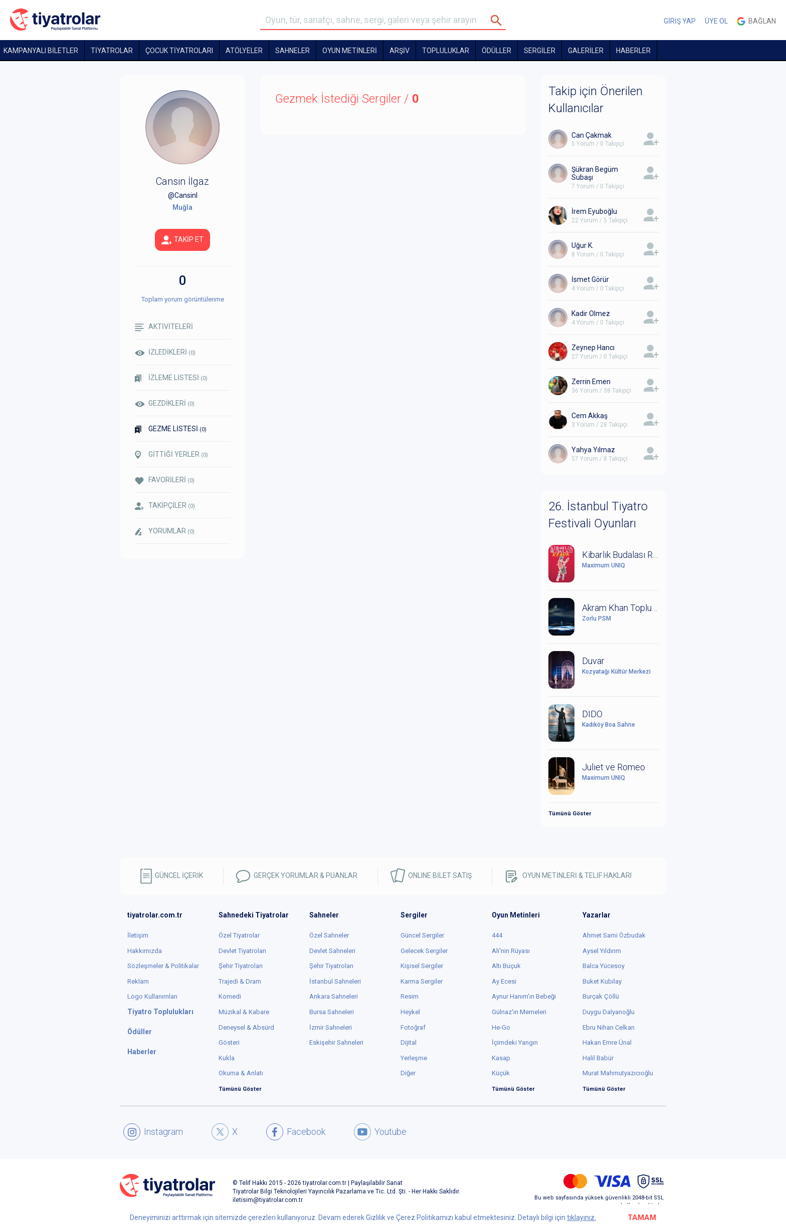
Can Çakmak (591, 135)
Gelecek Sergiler (424, 951)
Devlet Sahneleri (332, 951)
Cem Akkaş (589, 416)
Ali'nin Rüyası (511, 951)
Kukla (227, 1058)
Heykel (410, 1012)
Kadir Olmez (590, 314)
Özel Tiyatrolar (239, 935)
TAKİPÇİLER (165, 505)
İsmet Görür (590, 279)
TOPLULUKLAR (445, 51)
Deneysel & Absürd (246, 1027)
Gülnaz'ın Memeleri (519, 1012)
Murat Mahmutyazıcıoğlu (617, 1073)
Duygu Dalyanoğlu (608, 1012)
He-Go (501, 1027)
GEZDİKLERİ (164, 403)
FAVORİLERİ (164, 480)
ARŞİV (399, 51)
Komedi (230, 996)
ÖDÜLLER (496, 51)
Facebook (295, 1131)
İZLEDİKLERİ (165, 352)
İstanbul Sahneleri (335, 981)
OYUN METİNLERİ (349, 51)
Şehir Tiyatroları (241, 966)
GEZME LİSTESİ (171, 429)
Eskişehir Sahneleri (336, 1042)
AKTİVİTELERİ (164, 327)
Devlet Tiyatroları (242, 951)
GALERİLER (586, 51)
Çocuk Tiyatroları (179, 51)
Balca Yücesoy (603, 966)
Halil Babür (598, 1058)
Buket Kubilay (602, 981)
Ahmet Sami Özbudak (614, 935)
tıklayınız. (581, 1217)
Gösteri (229, 1042)
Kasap (501, 1058)
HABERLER (633, 51)
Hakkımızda (144, 951)
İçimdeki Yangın (515, 1042)
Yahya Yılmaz (593, 450)
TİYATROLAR (112, 51)
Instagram (153, 1131)
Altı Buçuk (506, 966)
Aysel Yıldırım (601, 951)
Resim (410, 996)
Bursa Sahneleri (331, 1012)
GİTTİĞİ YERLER (171, 454)
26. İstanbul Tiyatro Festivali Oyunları (598, 514)
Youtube (380, 1131)
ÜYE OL (716, 21)
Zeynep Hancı (593, 348)
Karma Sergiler (422, 981)
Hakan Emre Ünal (607, 1042)
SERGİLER (539, 51)
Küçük (501, 1073)
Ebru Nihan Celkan (608, 1027)
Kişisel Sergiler (422, 966)
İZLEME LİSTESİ (171, 378)
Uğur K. (582, 245)
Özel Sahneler (329, 935)
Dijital (409, 1042)
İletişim (137, 935)
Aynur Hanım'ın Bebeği (524, 996)
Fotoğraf (413, 1027)
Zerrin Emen (591, 382)
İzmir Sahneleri (330, 1027)
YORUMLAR (164, 531)
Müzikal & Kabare (244, 1012)
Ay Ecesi (504, 981)
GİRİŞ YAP (680, 21)
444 (497, 935)
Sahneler (292, 51)
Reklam (138, 981)
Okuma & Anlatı (241, 1073)
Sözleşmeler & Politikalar (163, 966)
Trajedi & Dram (240, 981)
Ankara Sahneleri (333, 996)
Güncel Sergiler (422, 935)
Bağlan (756, 21)
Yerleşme (414, 1058)
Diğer (408, 1073)
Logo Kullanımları (152, 996)
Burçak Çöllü (600, 996)
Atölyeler (244, 51)
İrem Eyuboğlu (594, 211)
